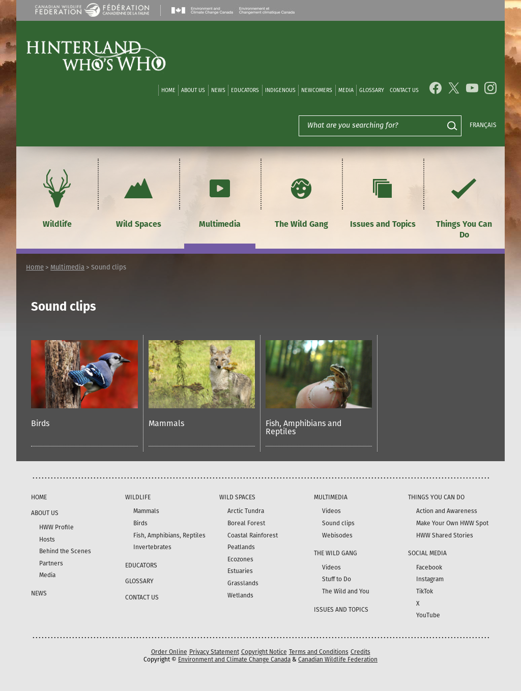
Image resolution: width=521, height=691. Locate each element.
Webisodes (337, 535)
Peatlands (241, 547)
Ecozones (240, 559)
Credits (360, 651)
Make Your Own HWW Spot (452, 523)
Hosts (47, 539)
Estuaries (240, 571)
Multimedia (220, 197)
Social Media (427, 553)
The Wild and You (345, 591)
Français (483, 125)
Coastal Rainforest (252, 535)
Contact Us (404, 90)
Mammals (166, 423)
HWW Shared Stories (444, 535)
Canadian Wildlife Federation (338, 659)
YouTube (428, 615)
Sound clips (338, 523)
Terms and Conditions (319, 651)
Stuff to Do (336, 579)
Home (168, 90)
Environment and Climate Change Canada (234, 659)
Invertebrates (152, 547)
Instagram (430, 579)
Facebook (429, 567)
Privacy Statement (214, 651)
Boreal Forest (246, 523)
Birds (40, 423)
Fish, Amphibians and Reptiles (303, 427)
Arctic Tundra (245, 511)
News (218, 90)
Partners (51, 563)
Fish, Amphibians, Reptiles (169, 535)
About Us (193, 90)
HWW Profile (56, 527)
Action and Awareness (446, 511)
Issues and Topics (383, 197)
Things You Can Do (464, 202)
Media (346, 90)
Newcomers (316, 90)
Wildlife (57, 197)
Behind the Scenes (65, 551)
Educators (245, 90)
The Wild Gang (301, 197)
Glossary (371, 90)
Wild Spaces (138, 197)
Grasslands (242, 583)
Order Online (169, 651)
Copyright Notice (264, 651)
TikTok (424, 591)
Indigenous (280, 90)
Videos (331, 511)
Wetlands (240, 595)
